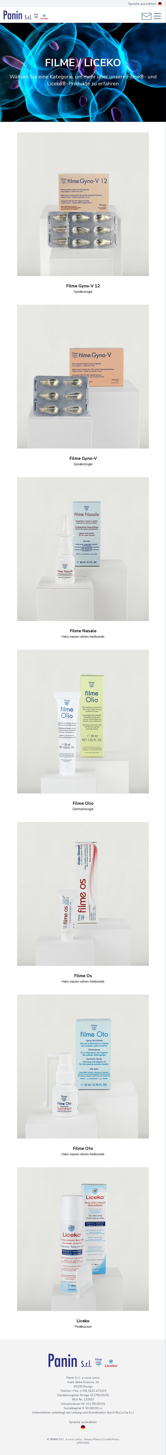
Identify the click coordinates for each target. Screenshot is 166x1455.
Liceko (83, 1321)
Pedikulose (83, 1326)
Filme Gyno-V (83, 458)
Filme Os (83, 976)
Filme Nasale (83, 631)
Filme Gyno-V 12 (83, 286)
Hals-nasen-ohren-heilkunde (83, 636)
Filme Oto (83, 1148)
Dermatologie (83, 809)
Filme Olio (83, 803)
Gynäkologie (83, 291)
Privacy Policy (92, 1439)
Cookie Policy (111, 1439)
